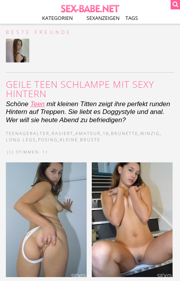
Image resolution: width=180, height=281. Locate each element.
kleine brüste (80, 139)
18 (106, 133)
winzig (150, 133)
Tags (131, 18)
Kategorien (57, 18)
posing (48, 139)
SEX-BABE (90, 8)
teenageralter (28, 133)
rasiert (62, 133)
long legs (21, 139)
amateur (88, 133)
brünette (124, 133)
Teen (37, 104)
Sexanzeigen (103, 18)
